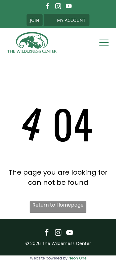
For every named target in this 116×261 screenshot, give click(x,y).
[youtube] (68, 7)
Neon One (77, 258)
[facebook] (47, 7)
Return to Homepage (58, 204)
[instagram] (58, 7)
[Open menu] (104, 42)
